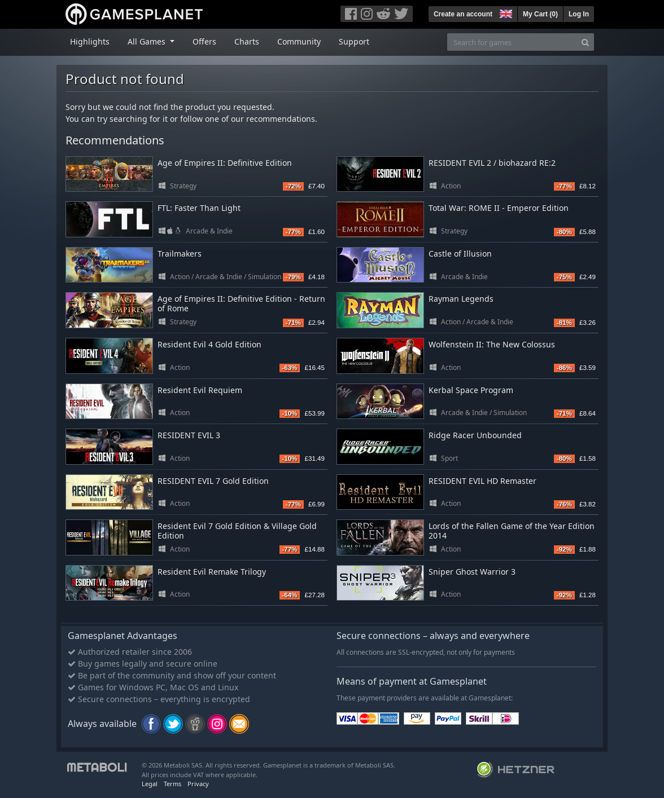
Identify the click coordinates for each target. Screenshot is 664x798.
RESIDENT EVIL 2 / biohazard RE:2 (492, 162)
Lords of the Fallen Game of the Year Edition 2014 (512, 531)
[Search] (585, 42)
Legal (150, 783)
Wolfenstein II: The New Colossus (492, 344)
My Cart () (540, 14)
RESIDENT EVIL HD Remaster (482, 480)
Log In (579, 14)
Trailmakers (180, 253)
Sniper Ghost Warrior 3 (472, 571)
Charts (246, 41)
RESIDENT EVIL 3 (189, 435)
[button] (504, 12)
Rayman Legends (461, 298)
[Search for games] (512, 42)
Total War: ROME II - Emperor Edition (499, 207)
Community (299, 41)
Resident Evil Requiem (200, 390)
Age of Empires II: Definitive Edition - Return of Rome (241, 303)
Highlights (90, 41)
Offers (204, 41)
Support (354, 41)
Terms (172, 783)
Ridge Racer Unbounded (475, 435)
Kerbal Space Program (471, 390)
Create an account (463, 14)
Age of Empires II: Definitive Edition (225, 162)
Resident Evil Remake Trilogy (212, 571)
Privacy (198, 783)
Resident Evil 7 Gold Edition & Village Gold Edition (237, 531)
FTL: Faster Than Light (199, 207)
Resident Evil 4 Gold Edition (209, 344)
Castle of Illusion (460, 253)
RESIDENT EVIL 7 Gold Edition (213, 480)
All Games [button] (148, 41)
